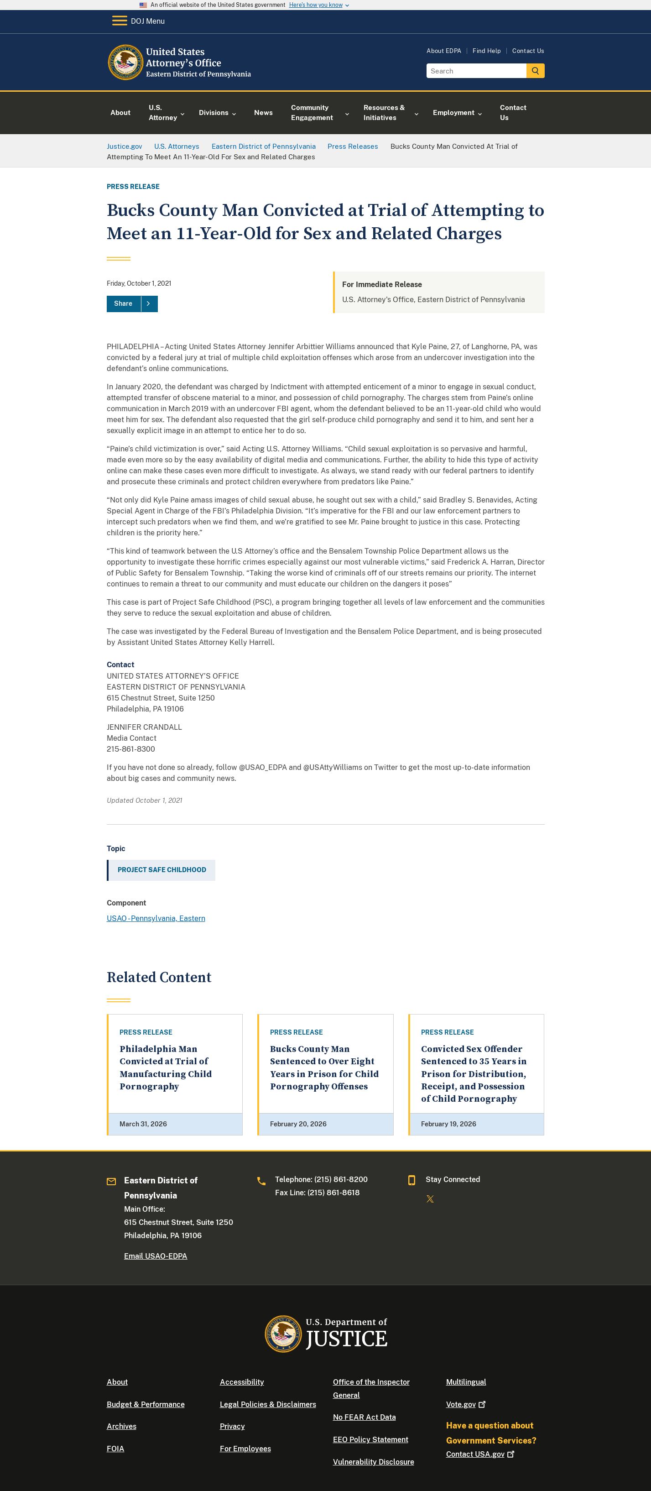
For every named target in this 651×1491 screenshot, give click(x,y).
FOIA (116, 1448)
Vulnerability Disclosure (373, 1462)
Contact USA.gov (481, 1454)
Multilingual (466, 1382)
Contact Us (528, 50)
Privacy (232, 1426)
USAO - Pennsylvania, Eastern (156, 918)
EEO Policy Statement (370, 1439)
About (117, 1382)
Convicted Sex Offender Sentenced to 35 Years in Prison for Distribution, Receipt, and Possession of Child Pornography (474, 1074)
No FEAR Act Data (364, 1417)
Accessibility (242, 1382)
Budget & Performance (146, 1404)
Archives (121, 1426)
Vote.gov (467, 1404)
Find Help (487, 50)
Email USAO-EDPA (155, 1256)
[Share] (132, 304)
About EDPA (444, 50)
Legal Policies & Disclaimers (268, 1404)
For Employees (245, 1448)
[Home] (181, 79)
